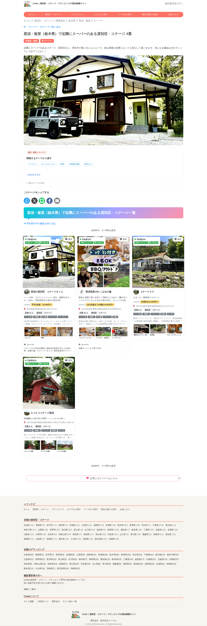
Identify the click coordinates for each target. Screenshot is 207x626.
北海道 (29, 525)
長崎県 (52, 539)
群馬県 (135, 525)
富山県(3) (62, 559)
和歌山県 (65, 534)
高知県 (170, 534)
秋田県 (63, 525)
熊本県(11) (29, 569)
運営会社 (56, 602)
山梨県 (43, 530)
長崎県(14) (171, 564)
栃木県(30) (115, 555)
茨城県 (111, 525)
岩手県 (52, 525)
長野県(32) (40, 559)
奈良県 (52, 534)
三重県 (149, 530)
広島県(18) (86, 564)
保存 (68, 239)
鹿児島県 (101, 539)
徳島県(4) (127, 564)
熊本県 (64, 539)
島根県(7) (63, 564)
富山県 (79, 530)
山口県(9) (96, 564)
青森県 (41, 525)
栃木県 (72, 20)
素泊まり (93, 164)
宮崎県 (88, 539)
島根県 (89, 534)
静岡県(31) (94, 559)
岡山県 (101, 534)
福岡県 (29, 539)
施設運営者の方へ (174, 3)
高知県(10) (138, 564)
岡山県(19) (74, 564)
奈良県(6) (28, 564)
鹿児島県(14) (63, 569)
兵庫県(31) (174, 559)
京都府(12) (151, 559)
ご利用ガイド (43, 602)
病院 (65, 164)
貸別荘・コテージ (53, 14)
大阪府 (29, 534)
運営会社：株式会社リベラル (103, 621)
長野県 (55, 530)
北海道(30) (29, 555)
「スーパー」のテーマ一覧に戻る (42, 27)
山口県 (124, 534)
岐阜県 (137, 530)
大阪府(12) (163, 559)
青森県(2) (39, 555)
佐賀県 (41, 539)
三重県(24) (128, 559)
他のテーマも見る (35, 183)
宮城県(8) (70, 555)
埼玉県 (146, 525)
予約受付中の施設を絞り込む (40, 223)
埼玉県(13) (137, 555)
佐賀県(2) (160, 564)
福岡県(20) (150, 564)
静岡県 (114, 530)
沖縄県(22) (75, 569)
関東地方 (60, 20)
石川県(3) (72, 559)
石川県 (90, 530)
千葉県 (159, 525)
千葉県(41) (149, 555)
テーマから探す (125, 14)
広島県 (113, 534)
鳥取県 (77, 534)
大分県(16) (40, 569)
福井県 (102, 530)
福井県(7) (83, 559)
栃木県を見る (33, 175)
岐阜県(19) (117, 559)
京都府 (173, 530)
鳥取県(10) (52, 564)
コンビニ (33, 164)
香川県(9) (107, 564)
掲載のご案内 (30, 589)
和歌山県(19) (40, 564)
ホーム (32, 14)
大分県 (76, 539)
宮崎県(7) (51, 569)
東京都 (171, 525)
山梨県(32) (29, 559)
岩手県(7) (50, 555)
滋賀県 (161, 530)
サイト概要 (29, 602)
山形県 (87, 525)
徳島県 (158, 534)
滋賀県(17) (140, 559)
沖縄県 (114, 539)
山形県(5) (81, 555)
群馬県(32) (126, 555)
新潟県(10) (52, 559)
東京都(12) (160, 555)
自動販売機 (78, 164)
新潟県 (67, 530)
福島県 (99, 525)
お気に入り (173, 14)
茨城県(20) (103, 555)
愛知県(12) (105, 559)
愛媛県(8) (117, 564)
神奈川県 (30, 530)
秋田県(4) (60, 555)
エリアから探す (100, 14)
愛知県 (126, 530)
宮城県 (74, 525)
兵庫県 (41, 534)
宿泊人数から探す (150, 14)
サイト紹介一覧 (70, 602)
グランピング (77, 14)
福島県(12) (92, 555)
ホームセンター (50, 164)
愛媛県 (147, 534)
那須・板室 (84, 20)
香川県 (135, 534)
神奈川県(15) (173, 555)
